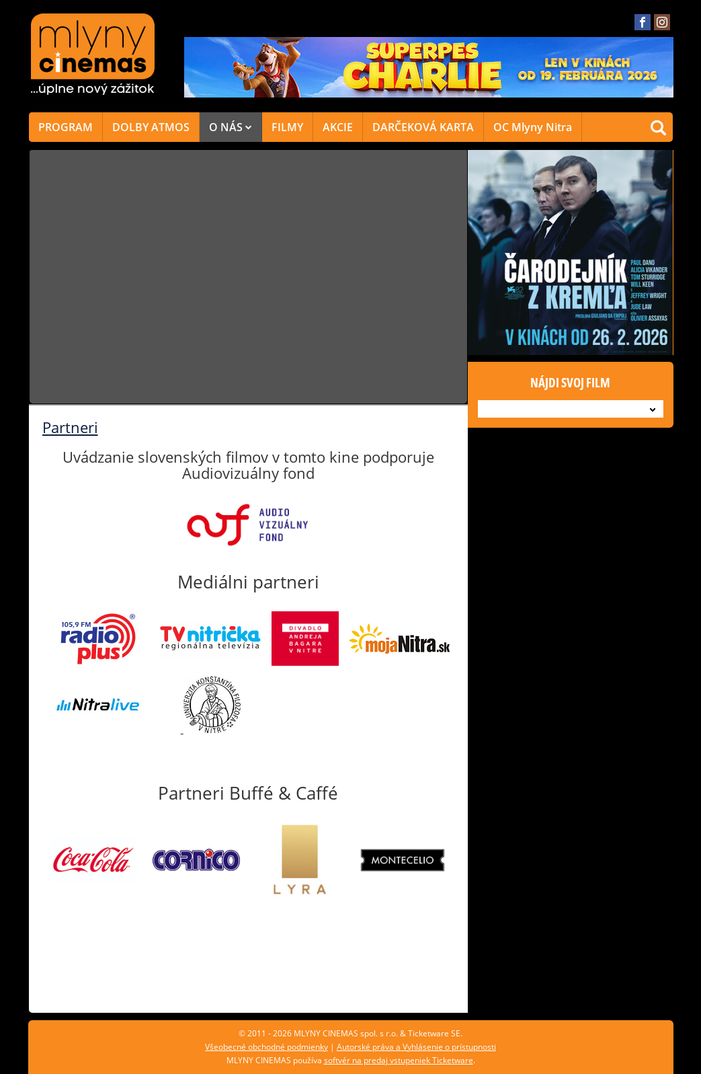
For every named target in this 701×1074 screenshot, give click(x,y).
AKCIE (338, 127)
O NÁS (230, 127)
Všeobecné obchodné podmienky (266, 1046)
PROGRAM (65, 127)
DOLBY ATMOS (151, 127)
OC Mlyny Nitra (532, 127)
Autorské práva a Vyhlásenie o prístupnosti (416, 1046)
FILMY (287, 127)
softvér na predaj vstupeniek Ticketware (398, 1060)
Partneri (70, 427)
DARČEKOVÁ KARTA (423, 127)
